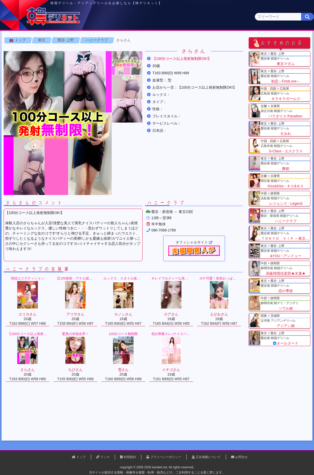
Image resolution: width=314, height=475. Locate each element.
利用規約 (130, 457)
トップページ (25, 40)
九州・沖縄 (289, 40)
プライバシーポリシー (165, 457)
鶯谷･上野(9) (52, 50)
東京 (67, 40)
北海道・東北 (141, 40)
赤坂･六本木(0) (196, 50)
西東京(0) (278, 50)
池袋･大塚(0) (138, 50)
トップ (21, 64)
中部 (178, 40)
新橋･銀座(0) (224, 50)
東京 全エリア (19, 50)
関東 (104, 40)
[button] (129, 87)
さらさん (125, 64)
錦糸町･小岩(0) (252, 50)
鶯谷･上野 (67, 64)
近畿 (215, 40)
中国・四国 (252, 40)
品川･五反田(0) (166, 50)
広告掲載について (208, 457)
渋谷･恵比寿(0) (110, 50)
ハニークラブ (98, 64)
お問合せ (241, 457)
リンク (105, 457)
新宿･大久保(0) (80, 50)
